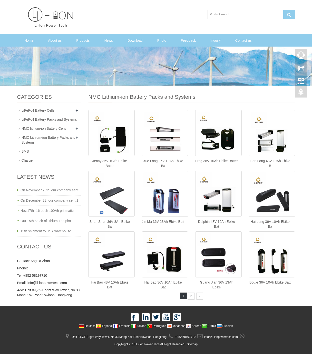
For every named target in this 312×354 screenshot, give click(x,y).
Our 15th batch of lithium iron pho (45, 221)
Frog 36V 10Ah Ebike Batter (216, 161)
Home (28, 40)
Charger (27, 160)
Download (135, 40)
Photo (161, 40)
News (108, 40)
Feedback (188, 40)
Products (83, 40)
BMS (25, 151)
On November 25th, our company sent (49, 190)
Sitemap (192, 344)
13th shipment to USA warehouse (45, 231)
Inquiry (215, 40)
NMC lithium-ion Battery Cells (43, 128)
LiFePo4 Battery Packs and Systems (49, 119)
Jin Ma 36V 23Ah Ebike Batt (163, 222)
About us (54, 40)
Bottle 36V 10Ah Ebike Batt (270, 282)
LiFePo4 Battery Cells (37, 110)
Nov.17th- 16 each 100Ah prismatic (47, 211)
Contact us (243, 40)
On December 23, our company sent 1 (49, 200)
